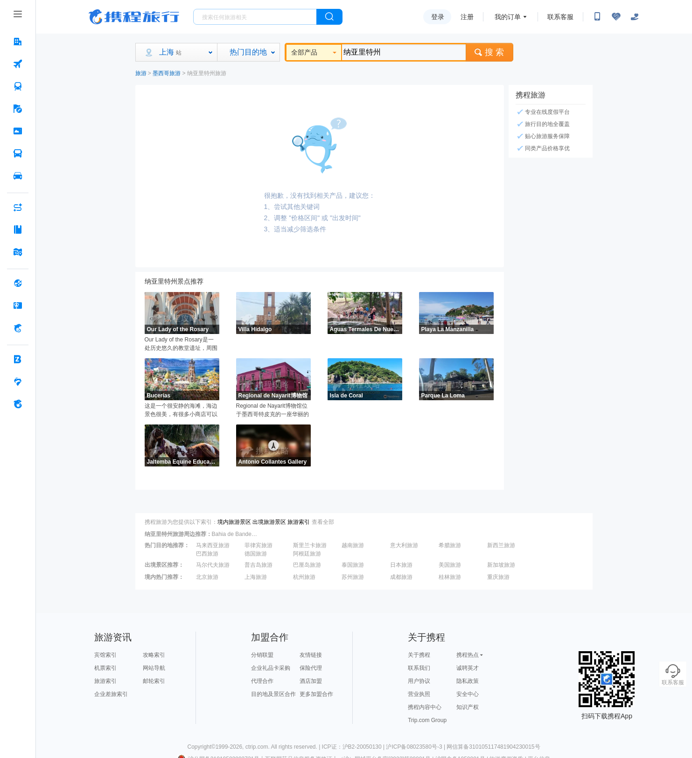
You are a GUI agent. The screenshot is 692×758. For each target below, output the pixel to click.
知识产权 (467, 707)
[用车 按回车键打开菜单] (17, 176)
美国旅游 (450, 565)
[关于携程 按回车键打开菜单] (17, 404)
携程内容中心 (424, 707)
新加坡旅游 (501, 565)
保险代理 (311, 668)
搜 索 (489, 52)
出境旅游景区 (269, 522)
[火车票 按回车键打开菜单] (17, 86)
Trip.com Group (427, 720)
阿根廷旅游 (307, 553)
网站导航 (154, 668)
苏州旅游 (353, 577)
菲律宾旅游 (259, 545)
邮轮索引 (154, 681)
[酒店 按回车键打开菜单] (17, 41)
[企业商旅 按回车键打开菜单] (17, 359)
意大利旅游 (404, 545)
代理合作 (262, 681)
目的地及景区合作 (273, 694)
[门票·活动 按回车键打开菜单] (17, 131)
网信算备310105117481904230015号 (493, 747)
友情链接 (311, 655)
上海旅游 (256, 577)
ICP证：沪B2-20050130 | (354, 747)
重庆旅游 (498, 577)
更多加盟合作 (316, 694)
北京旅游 (207, 577)
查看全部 (323, 522)
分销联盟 (262, 655)
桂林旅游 (450, 577)
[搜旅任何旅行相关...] (255, 16)
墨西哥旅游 (167, 73)
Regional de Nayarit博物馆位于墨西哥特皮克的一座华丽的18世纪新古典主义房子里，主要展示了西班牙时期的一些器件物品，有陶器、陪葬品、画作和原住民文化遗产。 (272, 410)
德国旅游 (256, 553)
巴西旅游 (207, 553)
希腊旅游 (450, 545)
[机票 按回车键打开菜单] (17, 64)
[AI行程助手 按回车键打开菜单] (17, 207)
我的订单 (508, 17)
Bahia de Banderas (235, 534)
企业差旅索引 (111, 694)
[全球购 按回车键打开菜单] (17, 283)
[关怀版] (634, 16)
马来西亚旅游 (213, 545)
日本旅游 (401, 565)
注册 (467, 17)
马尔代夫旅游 (213, 565)
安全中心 (467, 694)
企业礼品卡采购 (270, 668)
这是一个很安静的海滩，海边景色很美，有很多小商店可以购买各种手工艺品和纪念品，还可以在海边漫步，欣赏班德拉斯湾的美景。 (181, 410)
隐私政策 (467, 681)
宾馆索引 (105, 655)
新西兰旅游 (501, 545)
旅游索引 (298, 522)
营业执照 (419, 694)
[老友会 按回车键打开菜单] (17, 381)
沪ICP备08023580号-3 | (416, 747)
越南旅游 (353, 545)
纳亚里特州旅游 (206, 73)
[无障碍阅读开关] (616, 16)
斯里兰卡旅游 (310, 545)
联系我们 (419, 668)
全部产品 (313, 52)
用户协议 (419, 681)
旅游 (141, 73)
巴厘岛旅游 (307, 565)
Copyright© (201, 747)
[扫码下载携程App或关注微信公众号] (597, 17)
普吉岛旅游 (259, 565)
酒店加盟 (311, 681)
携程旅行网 (134, 16)
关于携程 (419, 655)
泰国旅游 (353, 565)
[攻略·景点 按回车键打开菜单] (17, 229)
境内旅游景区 (234, 522)
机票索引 (105, 668)
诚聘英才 (467, 668)
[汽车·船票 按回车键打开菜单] (17, 153)
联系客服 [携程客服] (560, 17)
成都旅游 (401, 577)
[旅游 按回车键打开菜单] (17, 108)
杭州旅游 (304, 577)
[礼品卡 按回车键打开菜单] (17, 305)
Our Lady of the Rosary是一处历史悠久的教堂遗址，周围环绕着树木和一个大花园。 (181, 344)
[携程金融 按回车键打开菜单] (17, 328)
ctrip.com (256, 747)
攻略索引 (154, 655)
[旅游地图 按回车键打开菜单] (17, 252)
